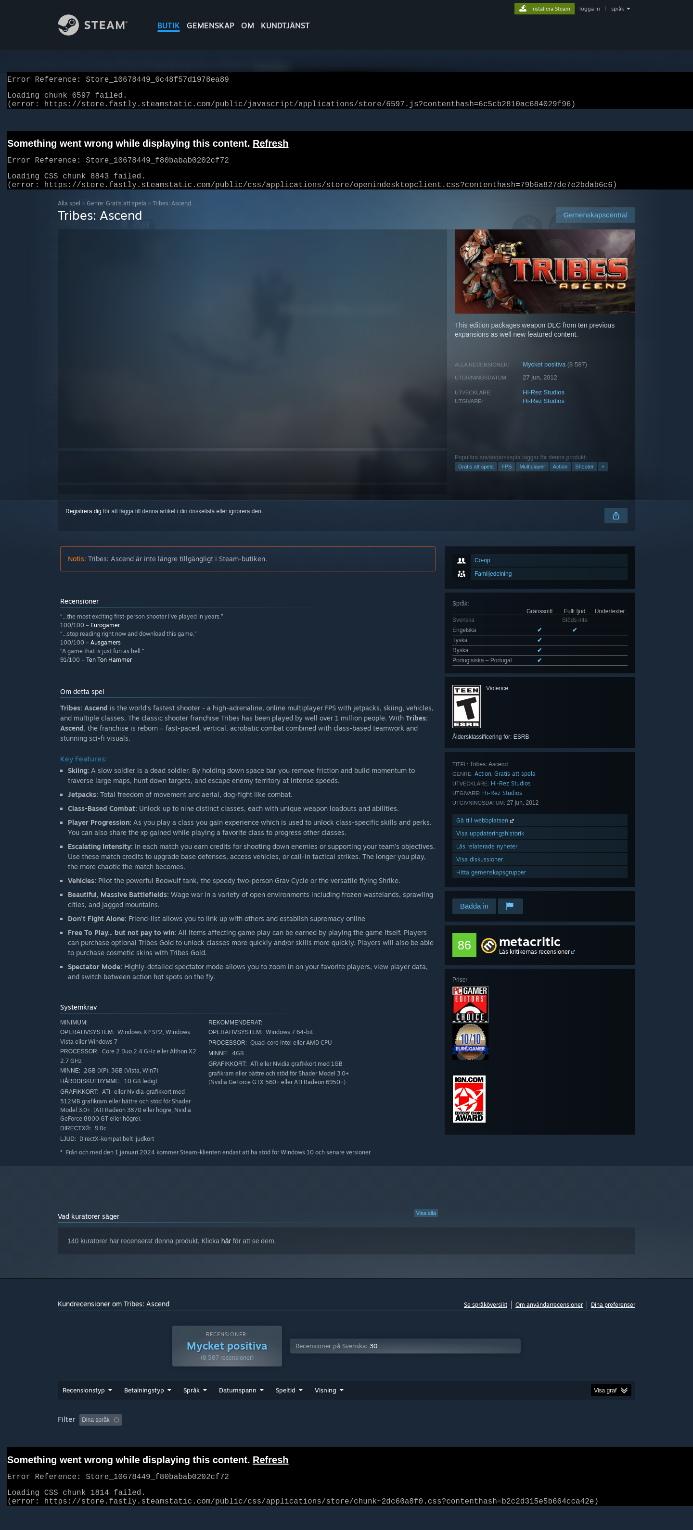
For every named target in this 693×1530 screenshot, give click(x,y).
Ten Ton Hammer (109, 671)
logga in (589, 8)
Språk (191, 1401)
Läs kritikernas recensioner (534, 963)
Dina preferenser (613, 1316)
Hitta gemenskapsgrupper (491, 883)
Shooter (584, 478)
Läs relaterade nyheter (486, 857)
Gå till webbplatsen (486, 831)
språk (617, 8)
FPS (506, 478)
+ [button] (603, 478)
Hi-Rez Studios (544, 403)
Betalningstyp (144, 1401)
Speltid (285, 1401)
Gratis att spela (476, 478)
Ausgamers (105, 654)
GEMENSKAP (210, 25)
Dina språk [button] (95, 1431)
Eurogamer (105, 636)
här (226, 1252)
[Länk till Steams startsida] (100, 33)
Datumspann (238, 1401)
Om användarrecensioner (549, 1316)
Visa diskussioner (479, 870)
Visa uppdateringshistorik (490, 844)
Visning (325, 1401)
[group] (346, 1432)
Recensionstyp (84, 1401)
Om (247, 25)
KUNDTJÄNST (285, 25)
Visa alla (426, 1224)
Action (560, 478)
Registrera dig (83, 522)
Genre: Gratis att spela (116, 214)
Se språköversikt (485, 1316)
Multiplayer (532, 478)
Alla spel (69, 214)
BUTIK (168, 25)
